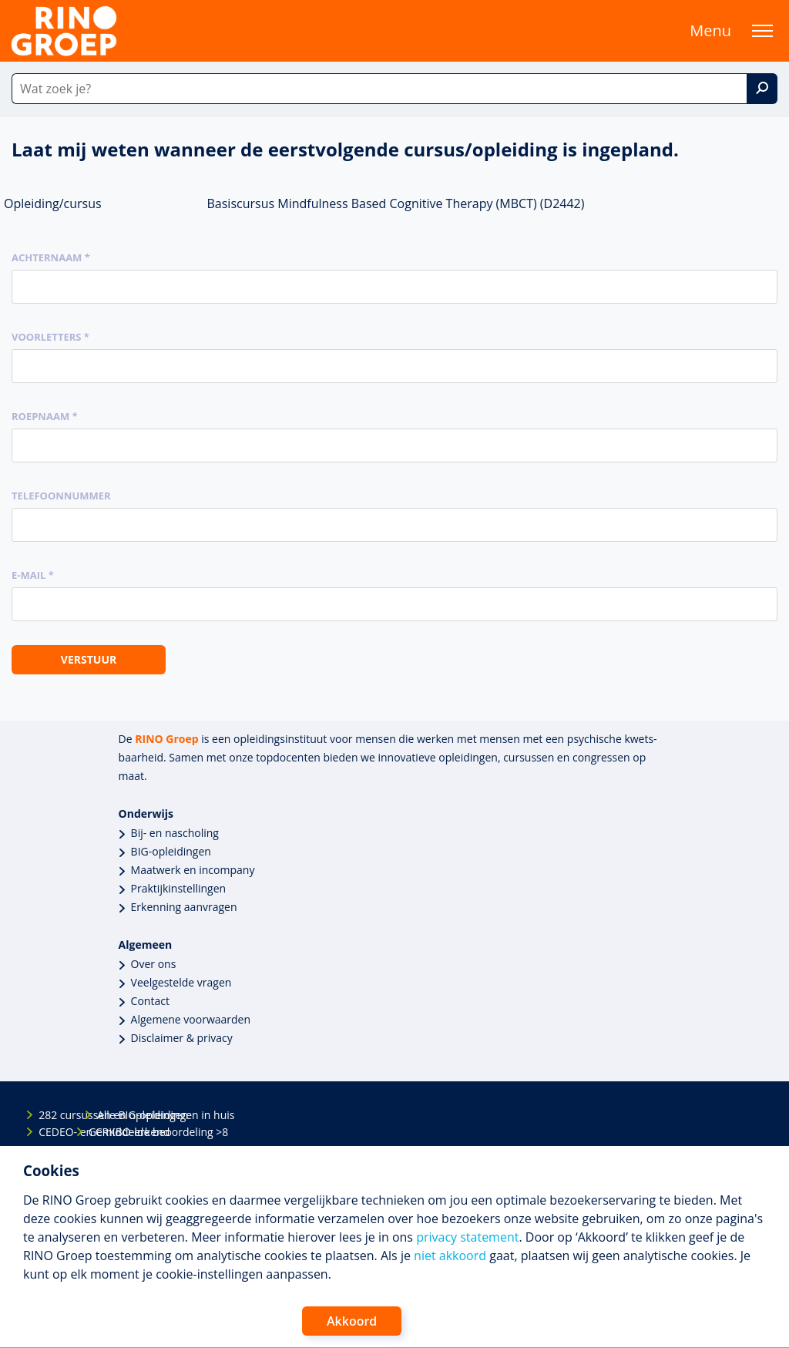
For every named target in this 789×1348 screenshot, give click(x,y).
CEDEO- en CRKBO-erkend (52, 1131)
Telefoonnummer (61, 496)
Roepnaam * (45, 416)
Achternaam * (51, 257)
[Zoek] (762, 88)
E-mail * (33, 575)
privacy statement (467, 1237)
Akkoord (352, 1321)
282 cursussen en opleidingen (52, 1115)
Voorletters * (50, 337)
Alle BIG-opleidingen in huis (110, 1115)
